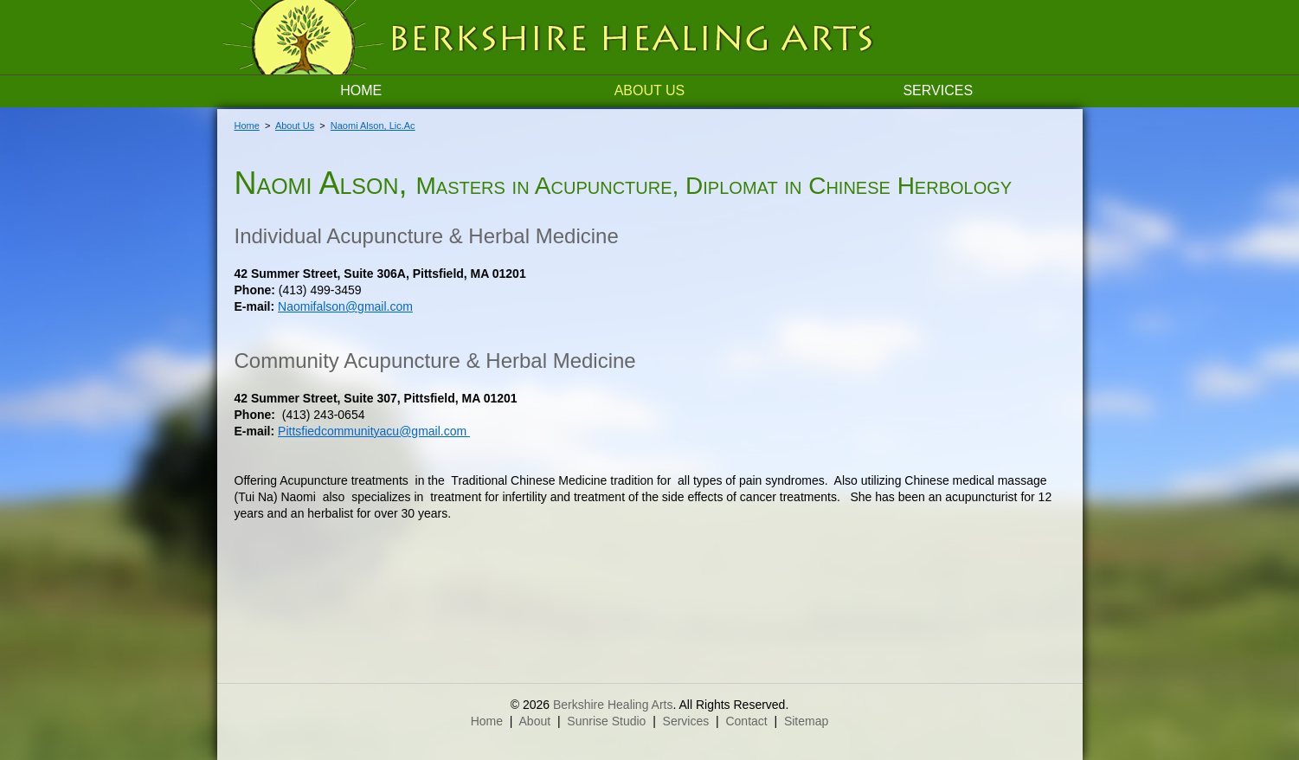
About (535, 721)
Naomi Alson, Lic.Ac (373, 125)
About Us (649, 90)
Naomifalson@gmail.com (345, 306)
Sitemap (806, 721)
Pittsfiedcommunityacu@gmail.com (374, 431)
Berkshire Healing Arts (613, 705)
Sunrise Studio (606, 721)
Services (938, 90)
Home (361, 90)
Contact (746, 721)
